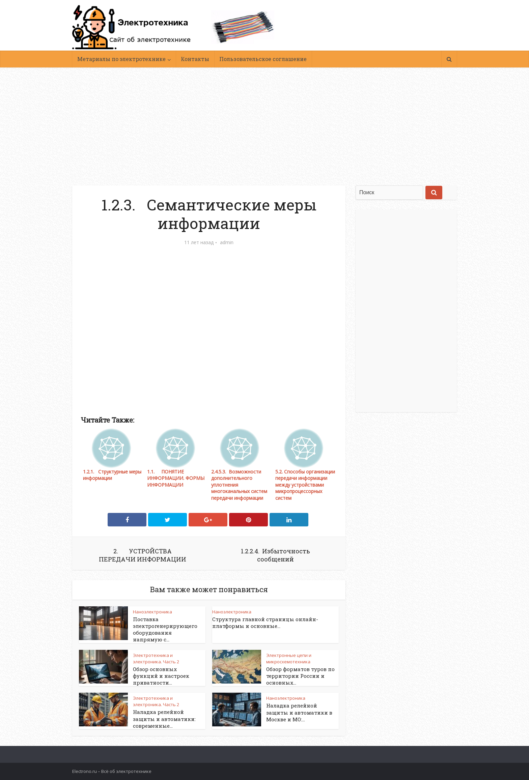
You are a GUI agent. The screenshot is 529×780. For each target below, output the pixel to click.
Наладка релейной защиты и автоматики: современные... (164, 719)
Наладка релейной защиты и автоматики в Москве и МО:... (299, 712)
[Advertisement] (264, 121)
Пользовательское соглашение (263, 58)
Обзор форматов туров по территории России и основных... (300, 676)
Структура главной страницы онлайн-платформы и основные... (265, 622)
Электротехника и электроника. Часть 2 (156, 658)
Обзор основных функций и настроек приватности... (161, 676)
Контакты (195, 58)
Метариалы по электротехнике (121, 58)
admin (226, 242)
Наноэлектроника (152, 612)
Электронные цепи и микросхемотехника (288, 658)
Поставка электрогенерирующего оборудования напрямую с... (165, 629)
